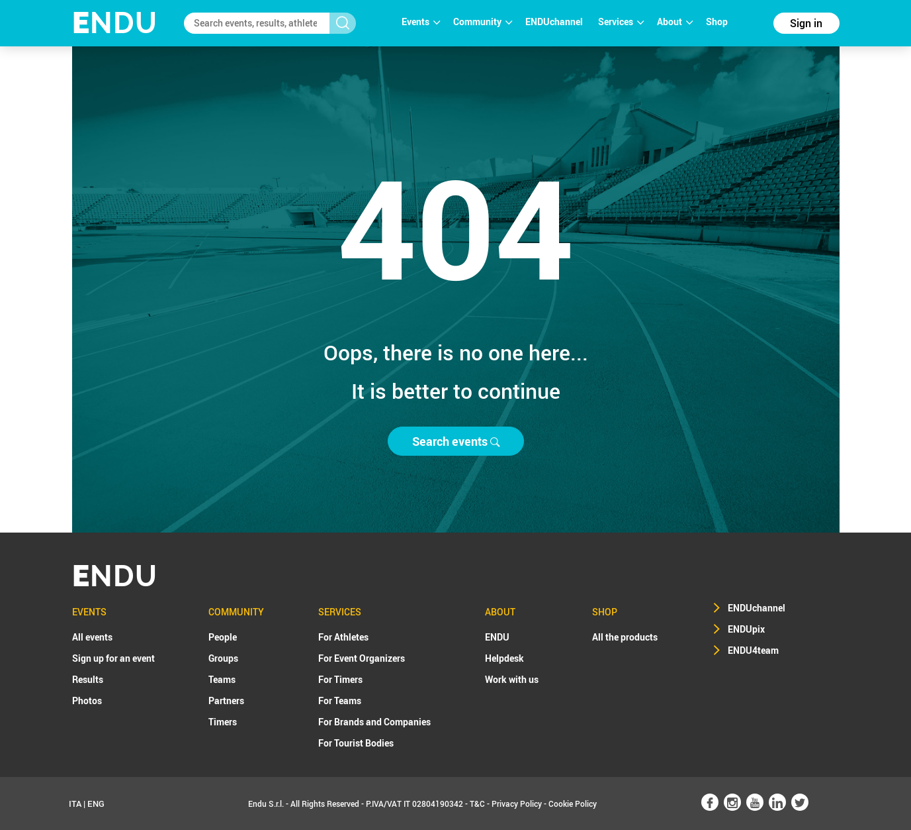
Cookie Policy (572, 803)
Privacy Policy (517, 803)
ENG (96, 803)
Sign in (806, 23)
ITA (75, 803)
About (675, 21)
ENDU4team (753, 650)
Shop (717, 21)
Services (621, 21)
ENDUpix (746, 629)
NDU (114, 23)
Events (421, 21)
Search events (455, 441)
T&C (477, 803)
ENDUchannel (555, 21)
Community (482, 21)
